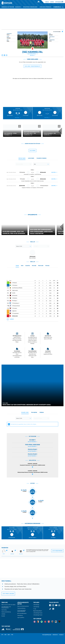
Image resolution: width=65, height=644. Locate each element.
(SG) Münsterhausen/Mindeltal (17, 287)
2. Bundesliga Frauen (37, 614)
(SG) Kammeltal (15, 316)
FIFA (12, 634)
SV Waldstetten (14, 298)
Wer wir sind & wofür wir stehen (8, 604)
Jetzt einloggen (58, 2)
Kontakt (3, 616)
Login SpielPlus (20, 617)
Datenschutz (55, 634)
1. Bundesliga (36, 604)
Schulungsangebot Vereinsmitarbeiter (21, 611)
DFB (5, 634)
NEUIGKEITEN (18, 7)
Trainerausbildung (21, 608)
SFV (2, 634)
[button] (2, 55)
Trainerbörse (20, 615)
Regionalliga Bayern (37, 610)
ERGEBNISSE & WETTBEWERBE (8, 7)
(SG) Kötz (13, 293)
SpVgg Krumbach (15, 290)
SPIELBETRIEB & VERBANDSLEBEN (31, 7)
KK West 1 (51, 34)
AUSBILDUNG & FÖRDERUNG (46, 7)
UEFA (9, 634)
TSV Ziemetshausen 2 (15, 303)
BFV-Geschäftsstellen (22, 613)
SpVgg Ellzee (14, 310)
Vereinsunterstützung (6, 611)
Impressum (61, 634)
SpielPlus (47, 1)
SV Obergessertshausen (16, 305)
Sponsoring (4, 609)
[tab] (21, 158)
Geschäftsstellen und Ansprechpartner (6, 607)
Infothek (52, 1)
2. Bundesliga (36, 606)
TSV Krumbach (14, 308)
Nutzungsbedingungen (46, 634)
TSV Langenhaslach (15, 313)
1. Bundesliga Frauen (37, 612)
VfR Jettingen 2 (14, 300)
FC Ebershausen (14, 285)
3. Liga (34, 608)
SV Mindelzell (14, 282)
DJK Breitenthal (14, 295)
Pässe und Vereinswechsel (23, 606)
